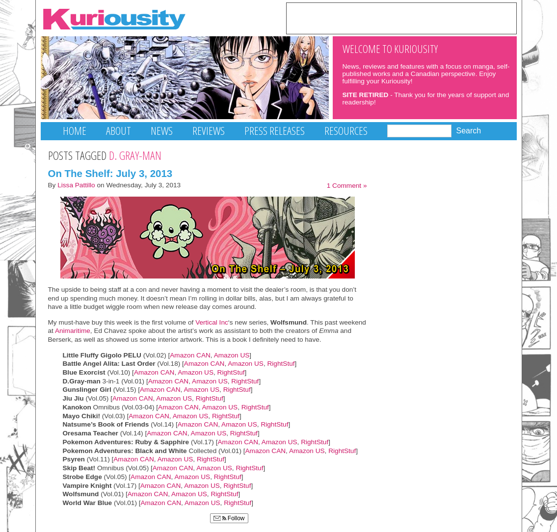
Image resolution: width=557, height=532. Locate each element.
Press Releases (274, 130)
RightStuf (280, 363)
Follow (229, 518)
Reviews (208, 130)
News (162, 130)
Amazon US (232, 355)
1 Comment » (347, 185)
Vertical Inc (211, 322)
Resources (346, 130)
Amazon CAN (190, 355)
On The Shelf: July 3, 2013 (110, 173)
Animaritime (71, 330)
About (118, 130)
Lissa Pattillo (76, 185)
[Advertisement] (401, 17)
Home (74, 130)
